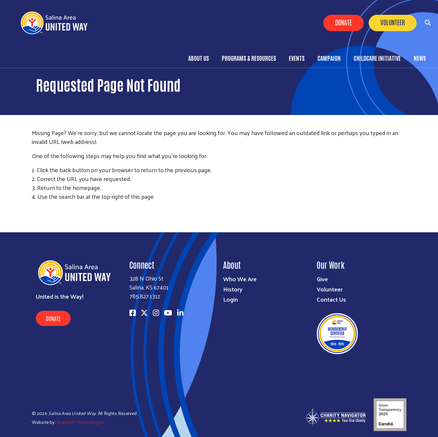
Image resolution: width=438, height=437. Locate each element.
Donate (343, 22)
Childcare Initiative (377, 58)
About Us (198, 58)
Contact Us (331, 299)
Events (297, 58)
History (232, 289)
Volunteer (392, 22)
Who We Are (240, 279)
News (420, 58)
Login (230, 299)
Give (322, 279)
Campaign (329, 58)
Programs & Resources (249, 58)
